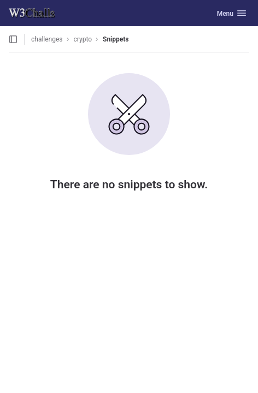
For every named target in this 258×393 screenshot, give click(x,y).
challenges (47, 39)
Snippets (115, 39)
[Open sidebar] (13, 39)
